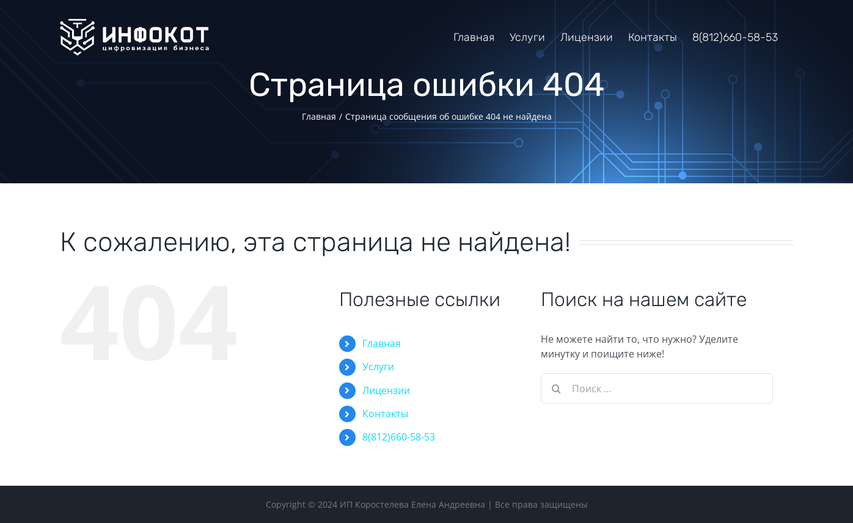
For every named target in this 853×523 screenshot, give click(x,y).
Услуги (378, 366)
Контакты (385, 413)
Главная (381, 343)
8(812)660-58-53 (398, 437)
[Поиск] (556, 388)
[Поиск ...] (657, 388)
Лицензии (386, 390)
